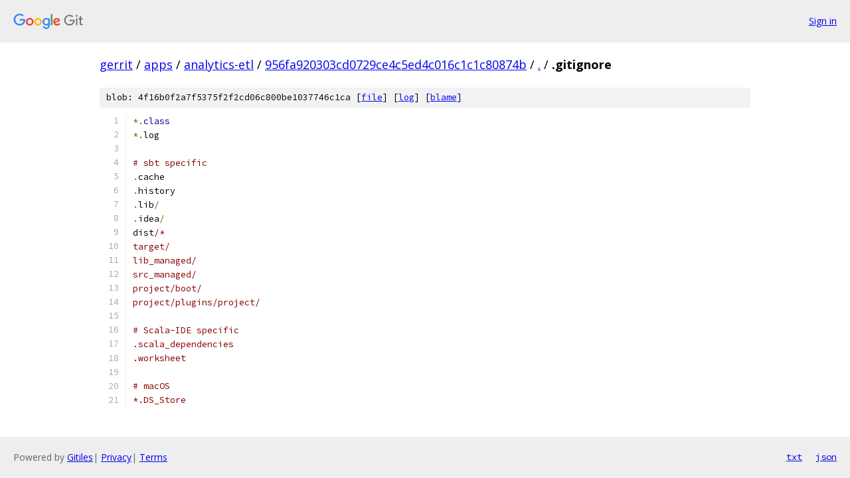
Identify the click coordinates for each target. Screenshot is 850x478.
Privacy (116, 457)
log (406, 97)
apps (158, 64)
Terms (153, 457)
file (371, 97)
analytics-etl (219, 64)
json (826, 457)
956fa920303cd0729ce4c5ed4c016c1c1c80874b (396, 64)
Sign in (823, 21)
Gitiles (80, 457)
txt (794, 457)
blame (443, 97)
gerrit (116, 64)
